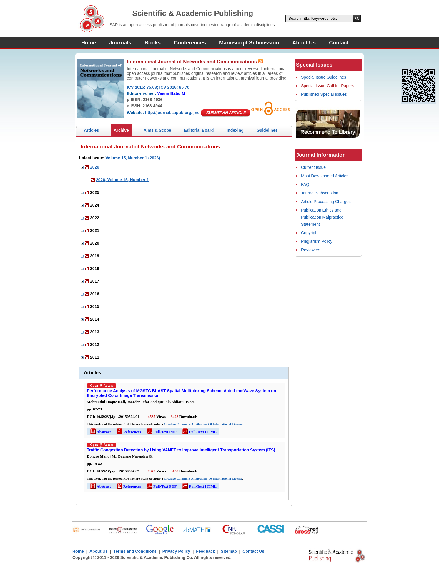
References (128, 432)
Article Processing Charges (326, 201)
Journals (120, 43)
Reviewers (310, 249)
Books (152, 43)
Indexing (235, 130)
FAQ (305, 184)
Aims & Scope (157, 130)
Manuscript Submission (249, 43)
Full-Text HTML (199, 432)
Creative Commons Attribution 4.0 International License (203, 424)
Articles (91, 130)
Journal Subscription (319, 193)
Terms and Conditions (135, 551)
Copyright (310, 232)
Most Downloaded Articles (324, 176)
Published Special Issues (324, 94)
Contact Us (253, 551)
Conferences (190, 43)
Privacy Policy (176, 551)
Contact (339, 43)
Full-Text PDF (161, 432)
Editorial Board (199, 130)
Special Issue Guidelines (323, 77)
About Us (304, 43)
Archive (121, 130)
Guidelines (267, 130)
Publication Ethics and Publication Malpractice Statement (322, 217)
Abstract (100, 432)
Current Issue (313, 167)
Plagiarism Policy (316, 241)
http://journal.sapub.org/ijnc (172, 112)
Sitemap (229, 551)
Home (88, 43)
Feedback (205, 551)
